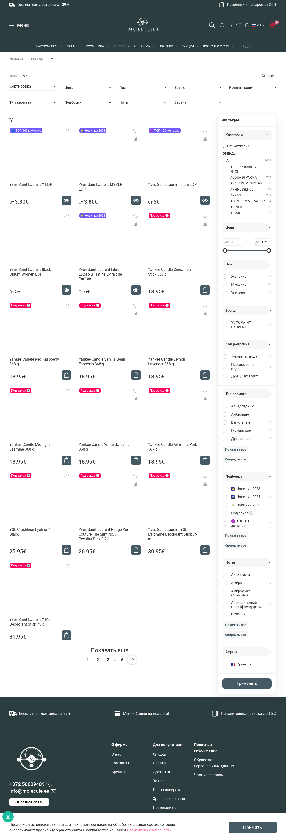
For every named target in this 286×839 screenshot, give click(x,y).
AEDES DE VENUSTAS (246, 183)
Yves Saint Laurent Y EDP (30, 184)
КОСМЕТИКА (95, 46)
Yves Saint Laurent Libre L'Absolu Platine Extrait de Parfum (100, 274)
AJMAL (235, 213)
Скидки (159, 754)
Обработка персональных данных (214, 763)
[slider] (225, 250)
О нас (116, 754)
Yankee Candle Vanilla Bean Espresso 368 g (102, 361)
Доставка (161, 772)
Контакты (120, 763)
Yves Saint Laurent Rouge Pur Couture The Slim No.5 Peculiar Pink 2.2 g (103, 534)
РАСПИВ (71, 46)
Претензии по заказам (164, 810)
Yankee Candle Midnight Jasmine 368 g (29, 446)
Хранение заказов (169, 798)
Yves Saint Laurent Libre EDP (172, 184)
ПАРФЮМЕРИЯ (46, 46)
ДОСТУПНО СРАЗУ (216, 46)
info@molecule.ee (29, 791)
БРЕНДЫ (244, 46)
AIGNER (236, 207)
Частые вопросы (209, 775)
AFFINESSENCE (241, 189)
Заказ (158, 781)
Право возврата (167, 790)
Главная (16, 59)
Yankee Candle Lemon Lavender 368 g (166, 361)
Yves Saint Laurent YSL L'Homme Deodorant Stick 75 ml (172, 534)
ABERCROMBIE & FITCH (243, 169)
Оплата (159, 763)
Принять (252, 827)
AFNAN (235, 195)
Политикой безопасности (149, 830)
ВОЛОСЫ (118, 46)
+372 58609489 (27, 784)
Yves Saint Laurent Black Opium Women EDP (30, 272)
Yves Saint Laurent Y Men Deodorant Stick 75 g (30, 621)
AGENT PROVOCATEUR (247, 201)
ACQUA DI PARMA (243, 177)
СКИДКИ (188, 46)
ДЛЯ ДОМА (142, 46)
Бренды (118, 772)
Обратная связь (29, 802)
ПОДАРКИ (166, 46)
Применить (247, 683)
